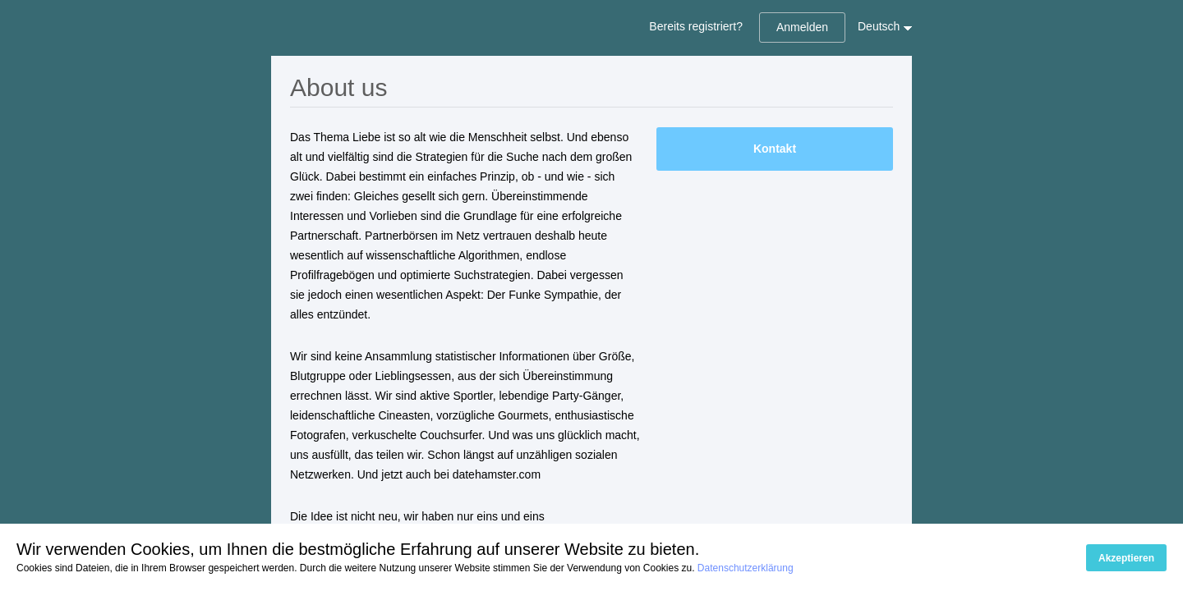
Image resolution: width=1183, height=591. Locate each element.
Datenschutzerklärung (745, 568)
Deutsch (879, 26)
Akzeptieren (1126, 558)
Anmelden (802, 27)
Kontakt (774, 148)
